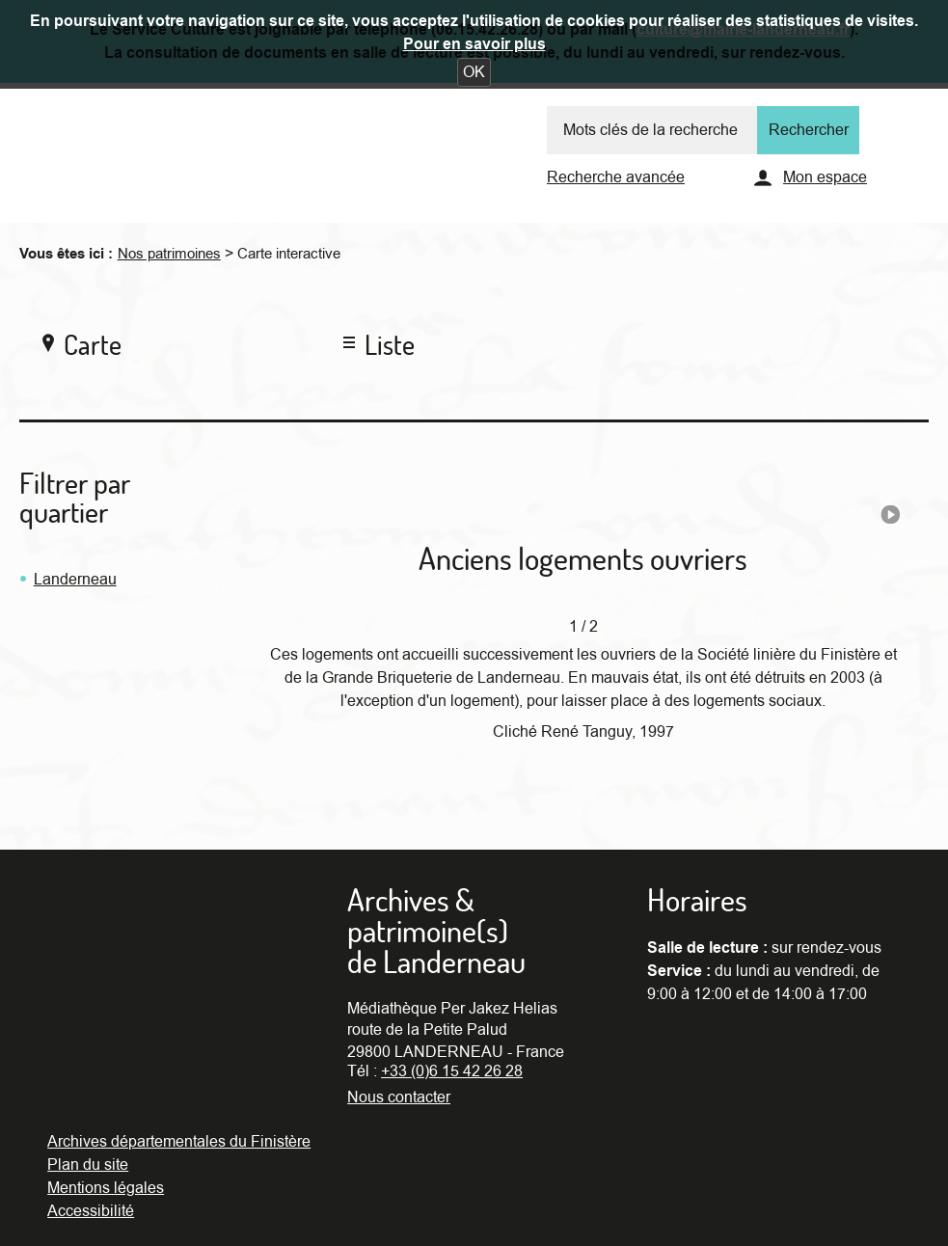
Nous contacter (398, 1097)
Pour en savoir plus (474, 44)
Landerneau (75, 579)
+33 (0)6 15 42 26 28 (452, 1071)
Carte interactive (288, 253)
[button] (474, 72)
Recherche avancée (616, 177)
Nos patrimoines (169, 253)
